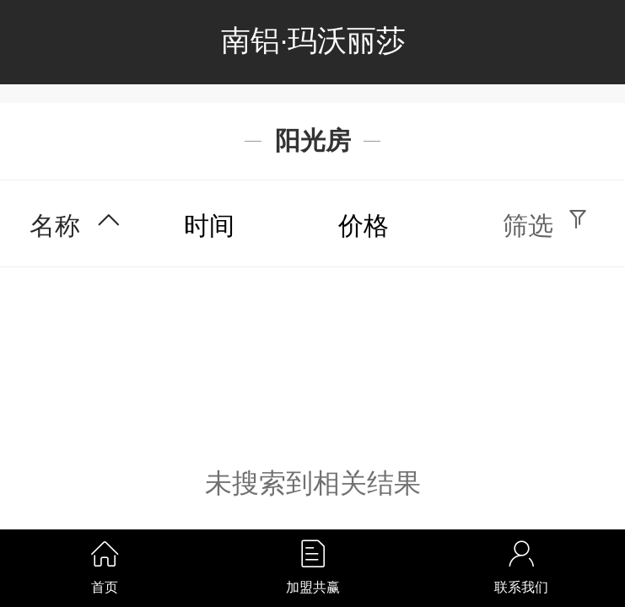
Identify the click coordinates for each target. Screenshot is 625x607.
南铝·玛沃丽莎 (314, 40)
